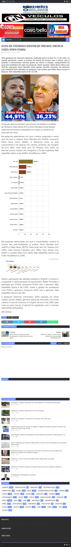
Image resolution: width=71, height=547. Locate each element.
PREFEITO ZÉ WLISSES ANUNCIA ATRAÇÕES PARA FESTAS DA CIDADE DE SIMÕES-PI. (36, 467)
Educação (52, 494)
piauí (60, 507)
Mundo (4, 503)
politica (4, 510)
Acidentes (5, 487)
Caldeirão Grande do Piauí (46, 490)
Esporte (20, 497)
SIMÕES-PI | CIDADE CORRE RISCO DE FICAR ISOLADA (27, 410)
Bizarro (18, 490)
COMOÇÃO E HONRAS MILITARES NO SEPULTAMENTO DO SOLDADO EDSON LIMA (35, 402)
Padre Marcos (32, 503)
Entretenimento (7, 497)
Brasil (29, 490)
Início (9, 317)
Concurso (17, 494)
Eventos (31, 497)
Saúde (39, 507)
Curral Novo (39, 494)
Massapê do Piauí (50, 500)
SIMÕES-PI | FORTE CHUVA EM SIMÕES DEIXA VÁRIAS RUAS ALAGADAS (32, 459)
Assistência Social (49, 487)
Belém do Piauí (6, 490)
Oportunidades (17, 503)
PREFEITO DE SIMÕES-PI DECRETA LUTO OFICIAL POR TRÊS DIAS (31, 419)
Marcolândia (36, 500)
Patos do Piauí (46, 503)
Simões (50, 507)
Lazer (24, 500)
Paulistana (58, 503)
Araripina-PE (34, 487)
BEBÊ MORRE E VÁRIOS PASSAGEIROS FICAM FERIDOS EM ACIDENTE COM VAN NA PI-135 (38, 435)
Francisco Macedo (45, 497)
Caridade (61, 490)
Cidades (4, 494)
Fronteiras (60, 497)
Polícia (4, 507)
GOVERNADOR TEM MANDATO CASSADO (23, 475)
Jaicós (16, 500)
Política (15, 317)
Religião (28, 507)
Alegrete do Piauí (20, 487)
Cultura (28, 494)
